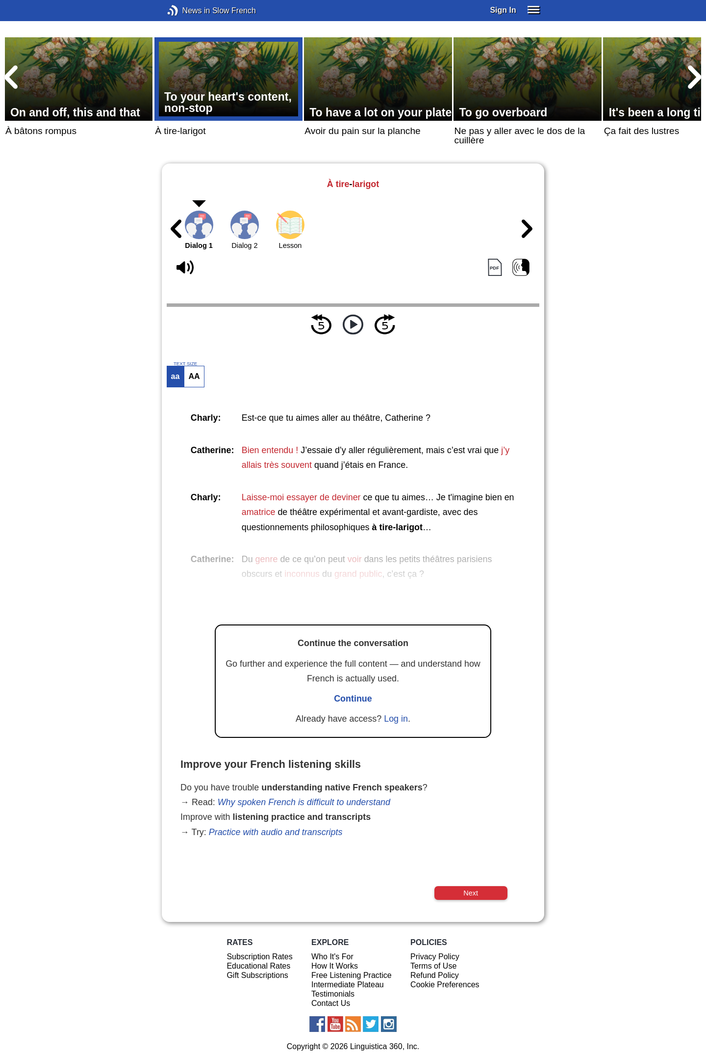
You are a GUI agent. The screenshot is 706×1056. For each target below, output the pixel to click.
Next (470, 893)
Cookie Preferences (444, 984)
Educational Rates (258, 966)
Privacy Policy (434, 956)
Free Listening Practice (351, 975)
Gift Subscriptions (257, 975)
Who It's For (332, 956)
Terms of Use (433, 966)
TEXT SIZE (185, 363)
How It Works (334, 966)
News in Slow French (187, 10)
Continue (353, 699)
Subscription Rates (259, 956)
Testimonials (332, 994)
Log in (396, 719)
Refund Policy (434, 975)
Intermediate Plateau (347, 984)
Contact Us (330, 1003)
